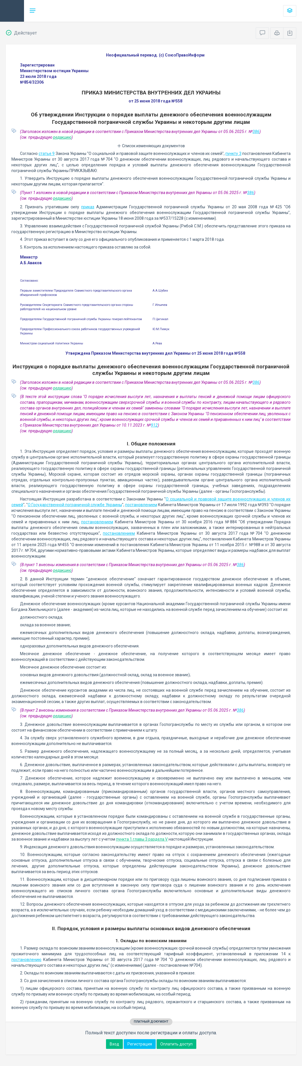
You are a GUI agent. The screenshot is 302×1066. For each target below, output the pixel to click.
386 (256, 131)
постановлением (141, 504)
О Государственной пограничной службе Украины (75, 504)
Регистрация (139, 1044)
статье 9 (47, 153)
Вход (114, 1044)
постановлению (26, 959)
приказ (87, 207)
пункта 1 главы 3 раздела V (142, 839)
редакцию (62, 137)
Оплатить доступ (176, 1044)
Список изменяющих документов (151, 146)
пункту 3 (233, 153)
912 (154, 425)
